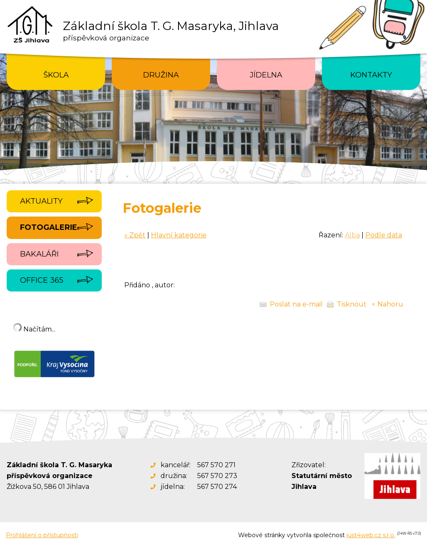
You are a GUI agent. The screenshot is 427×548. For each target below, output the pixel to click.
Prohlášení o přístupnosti (42, 535)
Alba (352, 235)
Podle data (383, 235)
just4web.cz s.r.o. (371, 535)
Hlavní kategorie (178, 235)
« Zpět (135, 235)
